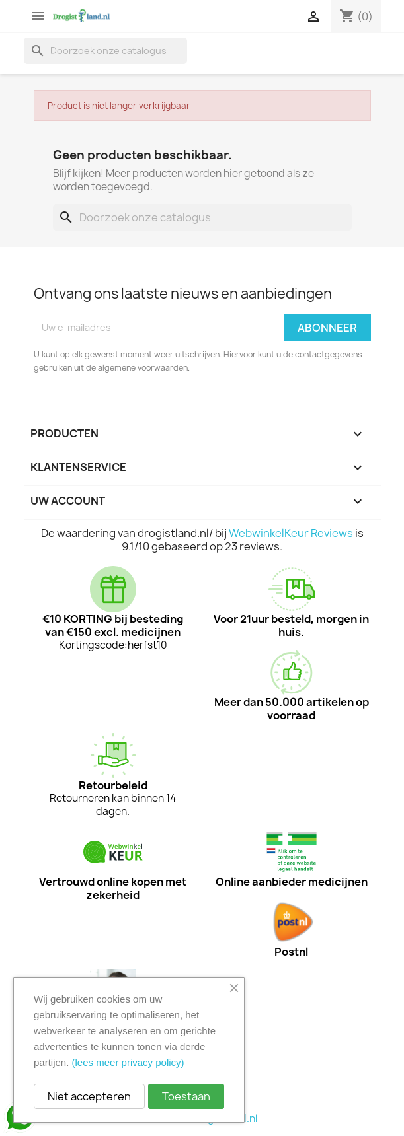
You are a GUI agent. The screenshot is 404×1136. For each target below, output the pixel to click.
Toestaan (186, 1096)
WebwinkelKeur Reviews (291, 533)
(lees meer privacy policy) (128, 1062)
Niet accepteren (89, 1096)
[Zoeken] (105, 51)
